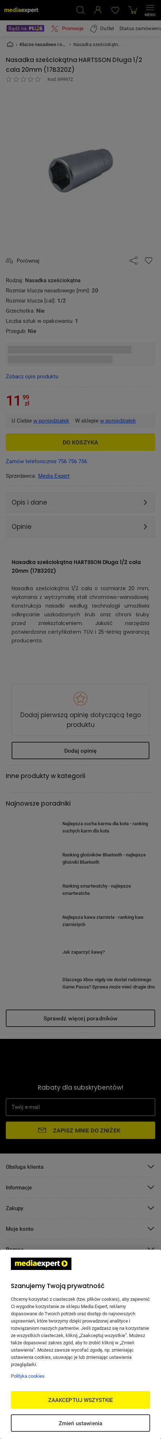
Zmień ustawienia (80, 1423)
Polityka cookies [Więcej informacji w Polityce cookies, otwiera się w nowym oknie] (28, 1376)
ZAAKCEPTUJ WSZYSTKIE (80, 1399)
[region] (80, 1344)
